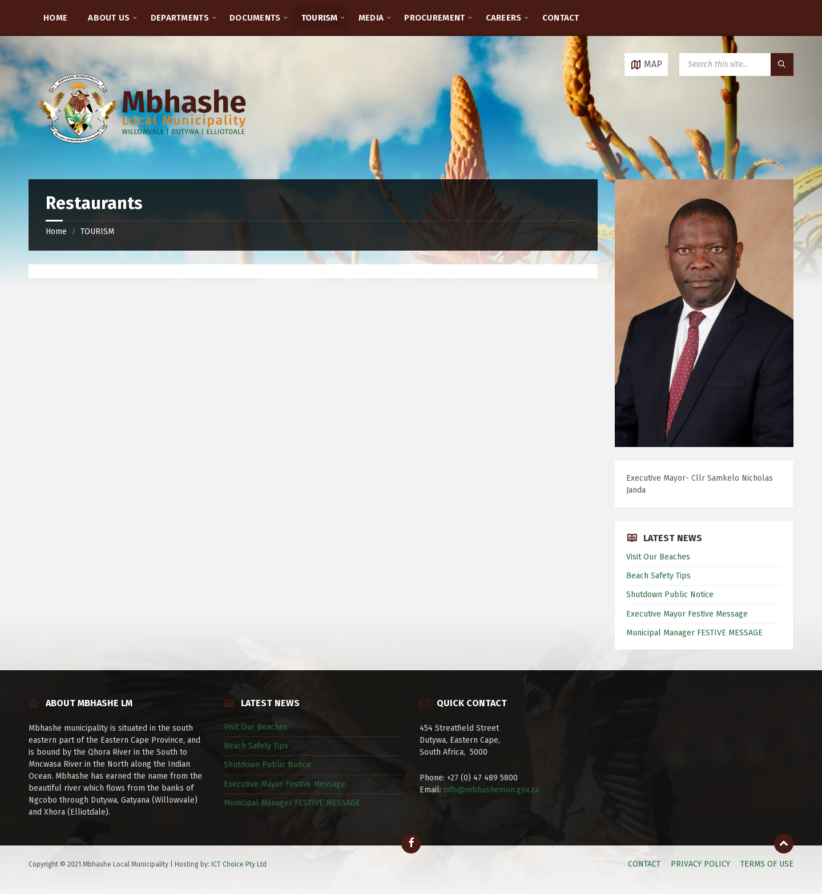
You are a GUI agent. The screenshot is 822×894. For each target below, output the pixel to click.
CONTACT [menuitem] (560, 18)
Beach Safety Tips (658, 576)
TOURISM (97, 231)
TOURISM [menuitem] (319, 18)
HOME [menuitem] (55, 18)
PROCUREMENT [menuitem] (434, 18)
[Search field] (736, 64)
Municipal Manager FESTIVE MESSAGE (694, 633)
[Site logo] (143, 156)
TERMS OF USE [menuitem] (766, 864)
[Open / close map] (646, 64)
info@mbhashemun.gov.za (491, 790)
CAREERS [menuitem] (504, 18)
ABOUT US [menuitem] (109, 18)
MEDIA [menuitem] (371, 18)
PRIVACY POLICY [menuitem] (700, 864)
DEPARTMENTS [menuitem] (180, 18)
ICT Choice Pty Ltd (239, 864)
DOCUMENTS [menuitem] (255, 18)
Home (56, 231)
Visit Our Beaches (658, 557)
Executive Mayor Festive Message (687, 614)
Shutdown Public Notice (670, 594)
